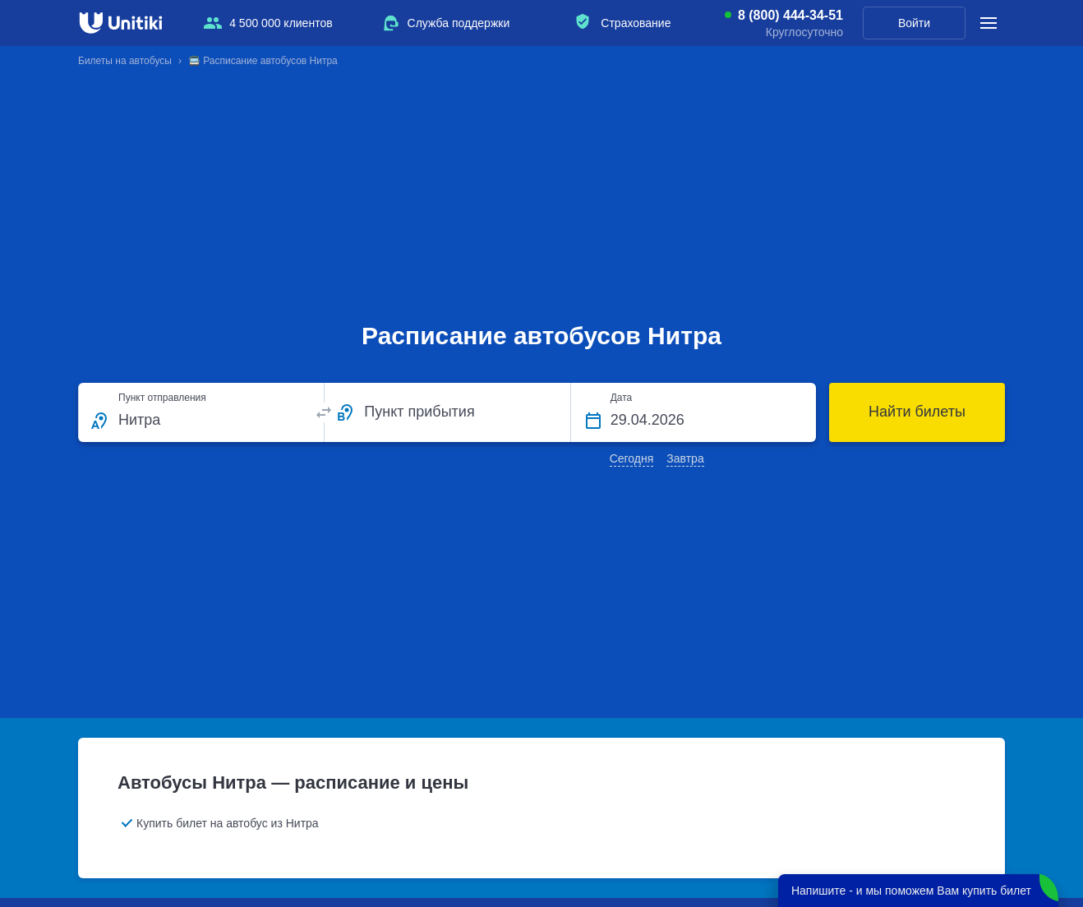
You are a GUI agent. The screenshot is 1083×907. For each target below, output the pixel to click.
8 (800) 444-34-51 (790, 15)
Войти (914, 23)
